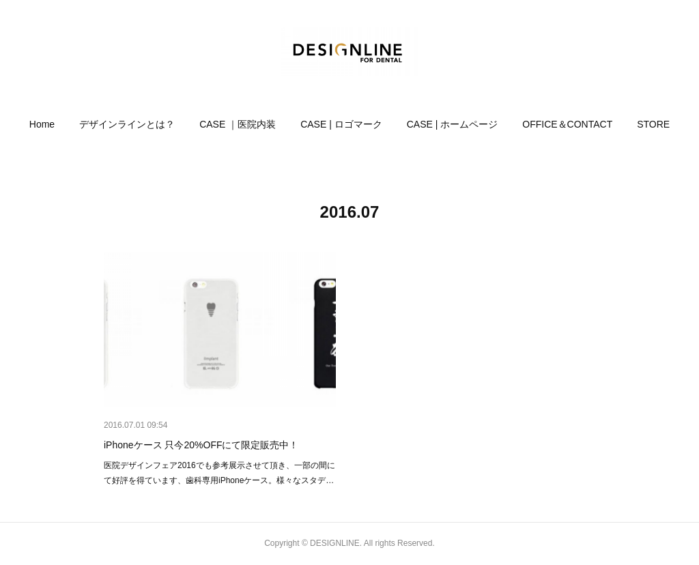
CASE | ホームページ (452, 124)
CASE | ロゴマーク (341, 124)
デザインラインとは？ (127, 124)
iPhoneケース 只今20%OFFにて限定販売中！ (201, 444)
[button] (42, 124)
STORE (653, 124)
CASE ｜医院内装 (237, 124)
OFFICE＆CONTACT (567, 124)
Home (42, 124)
